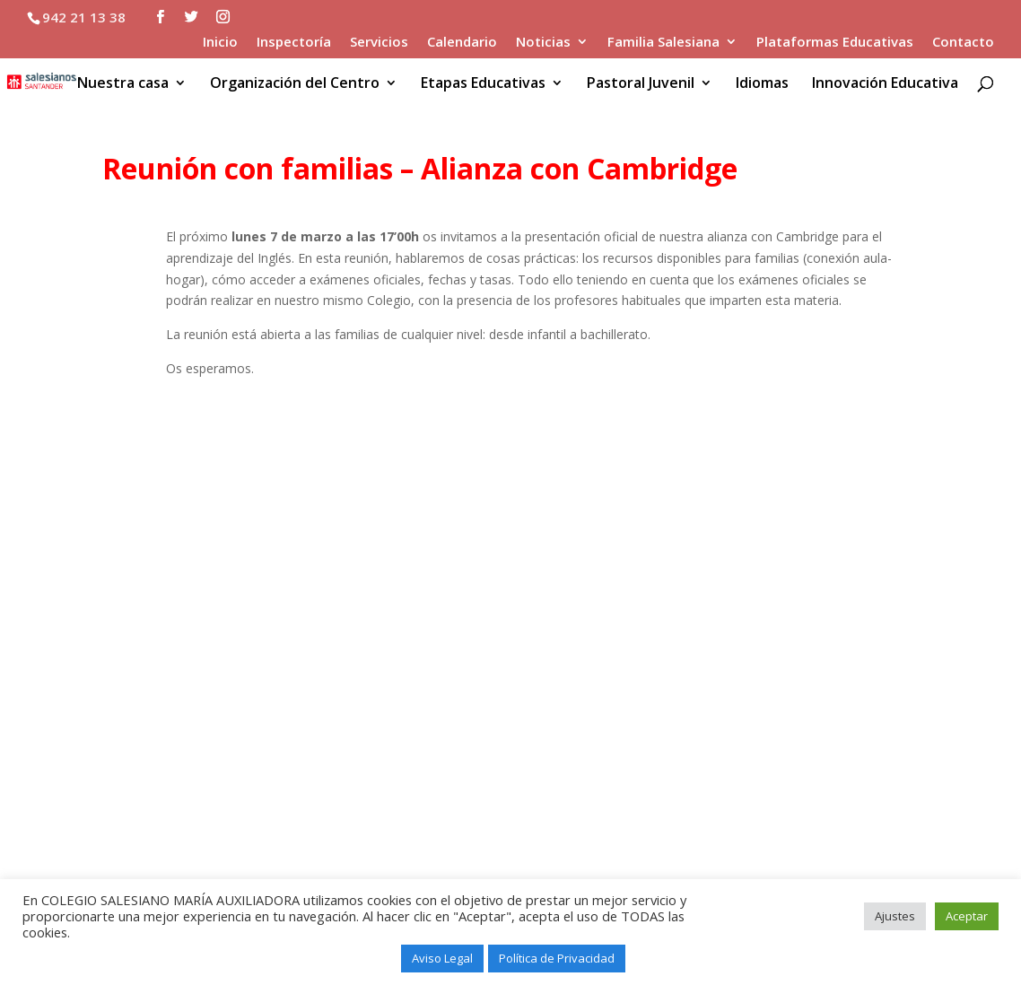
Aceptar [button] (967, 916)
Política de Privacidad (557, 958)
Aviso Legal (442, 958)
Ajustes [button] (895, 916)
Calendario (462, 42)
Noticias (543, 42)
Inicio (220, 42)
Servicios (379, 42)
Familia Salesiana (663, 42)
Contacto (963, 42)
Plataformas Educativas (834, 42)
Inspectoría (294, 42)
